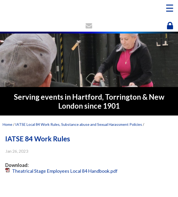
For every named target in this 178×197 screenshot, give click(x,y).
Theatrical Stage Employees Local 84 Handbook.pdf (65, 171)
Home (7, 124)
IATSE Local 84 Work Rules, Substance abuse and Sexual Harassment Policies (78, 124)
